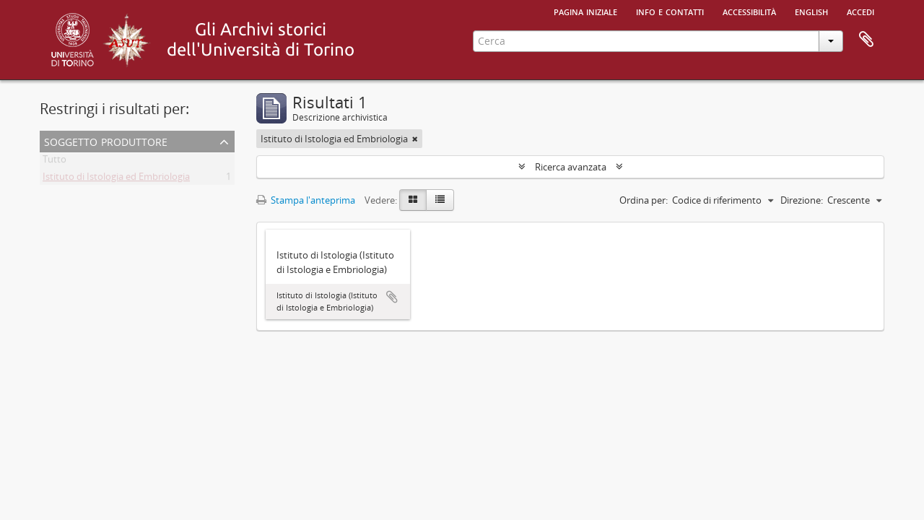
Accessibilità (749, 11)
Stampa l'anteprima (305, 200)
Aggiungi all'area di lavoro (392, 297)
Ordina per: (643, 200)
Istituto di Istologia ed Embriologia (116, 179)
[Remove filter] (415, 138)
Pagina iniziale (585, 11)
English (811, 11)
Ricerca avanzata (571, 166)
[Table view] (440, 200)
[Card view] (413, 200)
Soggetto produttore (105, 140)
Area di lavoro (866, 40)
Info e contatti (670, 11)
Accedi (860, 11)
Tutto (54, 161)
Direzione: (801, 200)
